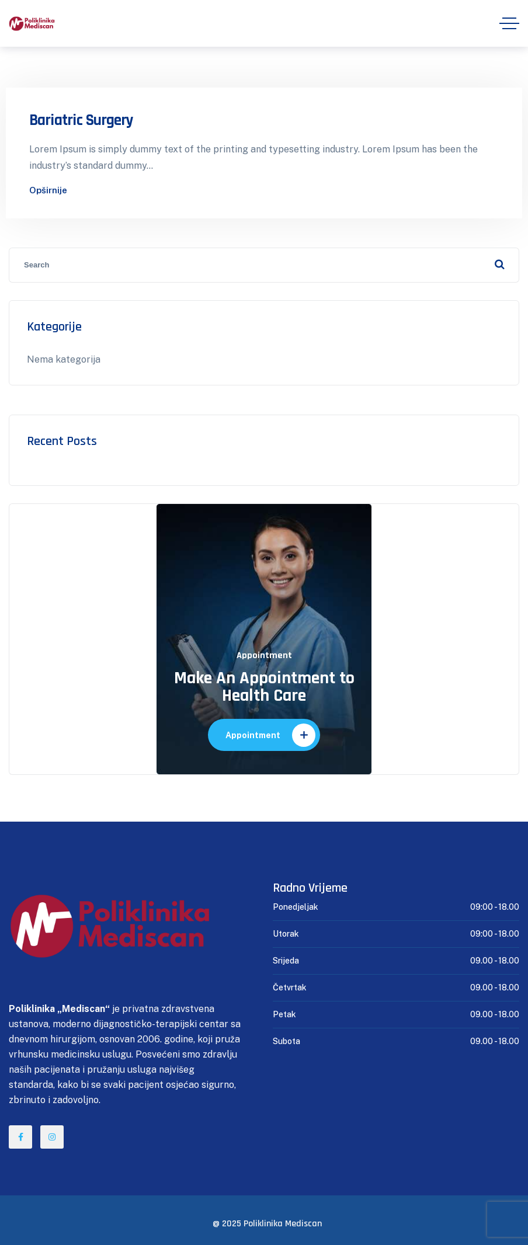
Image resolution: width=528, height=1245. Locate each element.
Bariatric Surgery (81, 120)
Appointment (270, 735)
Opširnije (48, 190)
